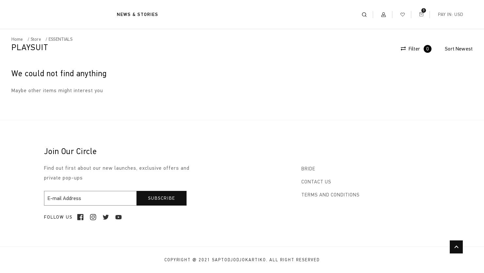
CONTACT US (316, 182)
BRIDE (308, 169)
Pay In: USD (450, 14)
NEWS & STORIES (137, 14)
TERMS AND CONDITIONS (330, 195)
